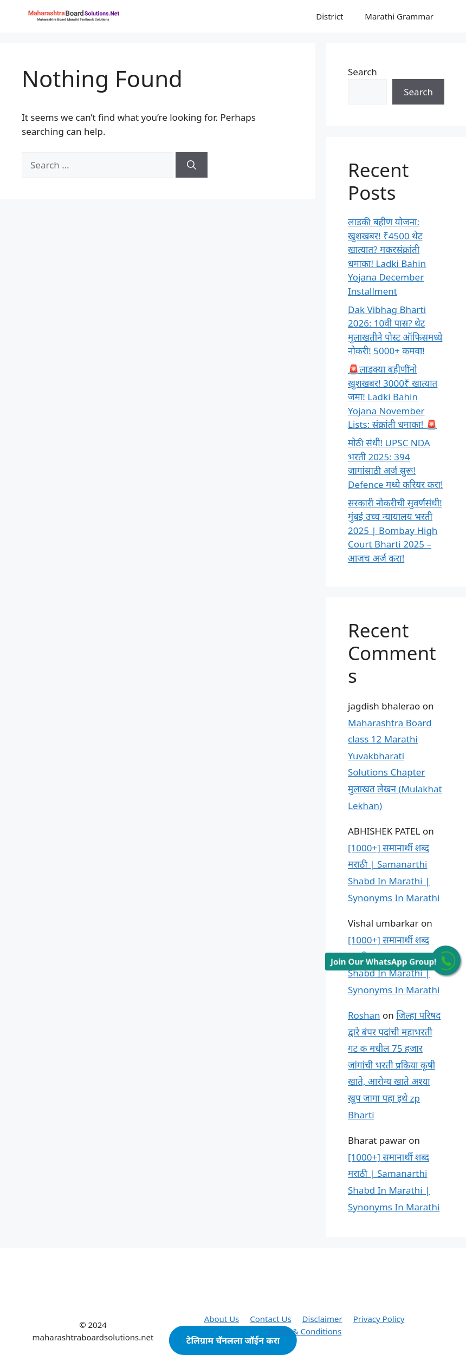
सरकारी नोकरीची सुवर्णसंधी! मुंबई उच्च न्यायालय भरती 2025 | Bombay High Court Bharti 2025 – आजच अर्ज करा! (395, 530)
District (329, 16)
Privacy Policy (379, 1318)
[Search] (192, 165)
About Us (222, 1318)
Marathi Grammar (399, 16)
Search (362, 72)
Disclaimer (322, 1318)
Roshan (364, 1015)
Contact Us (270, 1318)
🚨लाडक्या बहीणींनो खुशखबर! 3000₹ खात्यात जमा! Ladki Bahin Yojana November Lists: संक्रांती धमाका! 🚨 (392, 397)
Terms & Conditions (304, 1331)
